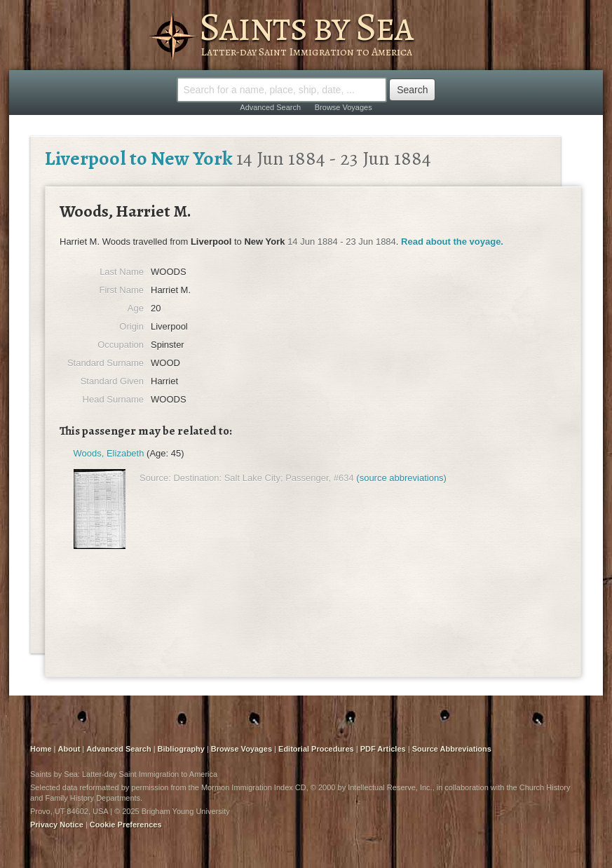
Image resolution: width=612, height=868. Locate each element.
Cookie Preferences (126, 824)
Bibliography (181, 749)
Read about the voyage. (452, 241)
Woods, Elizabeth (109, 453)
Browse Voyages (343, 107)
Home (41, 749)
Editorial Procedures (316, 749)
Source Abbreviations (451, 749)
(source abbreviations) (401, 478)
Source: (155, 478)
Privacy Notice (56, 824)
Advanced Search (270, 107)
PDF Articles (383, 749)
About (69, 749)
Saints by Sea (306, 26)
